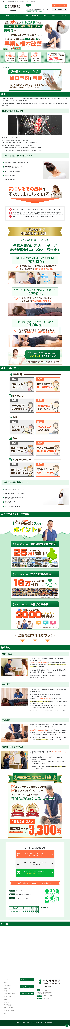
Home (3, 67)
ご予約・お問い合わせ (9, 996)
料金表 (6, 993)
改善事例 (6, 1005)
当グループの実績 (8, 1010)
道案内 (6, 1002)
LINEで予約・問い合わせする (35, 875)
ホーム (5, 985)
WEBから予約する (59, 9)
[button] (67, 1026)
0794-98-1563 (59, 5)
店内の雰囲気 (7, 999)
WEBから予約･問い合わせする (35, 865)
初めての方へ (7, 988)
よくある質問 (7, 1007)
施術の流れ (7, 991)
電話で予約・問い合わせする (35, 855)
